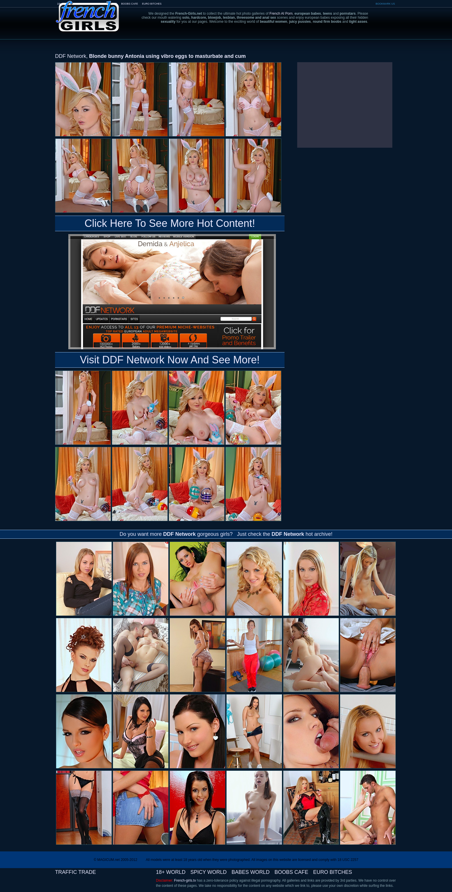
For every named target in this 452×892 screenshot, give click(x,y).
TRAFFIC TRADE (75, 872)
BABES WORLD (250, 872)
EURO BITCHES (152, 3)
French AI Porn (281, 14)
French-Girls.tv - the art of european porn (87, 12)
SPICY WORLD (209, 872)
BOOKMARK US (385, 3)
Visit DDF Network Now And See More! (170, 360)
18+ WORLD (171, 872)
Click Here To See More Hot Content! (169, 223)
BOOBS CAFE (129, 3)
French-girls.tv (185, 880)
